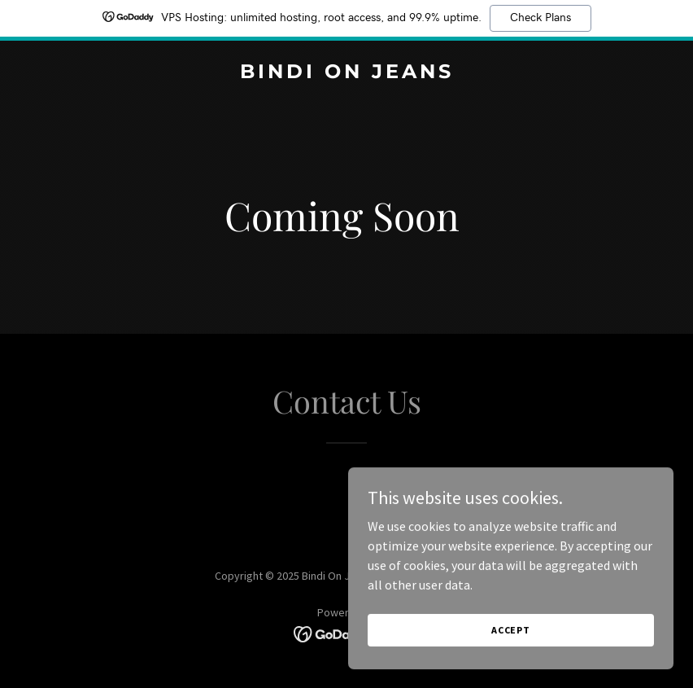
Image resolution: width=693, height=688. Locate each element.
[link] (347, 73)
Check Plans (540, 18)
